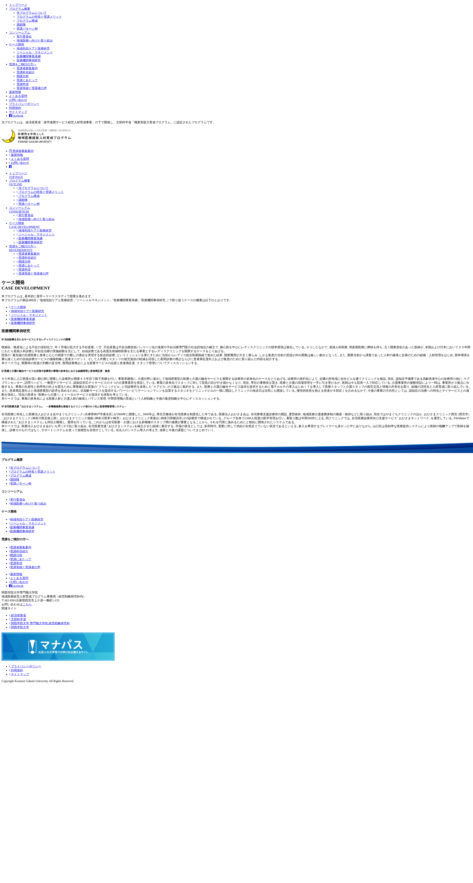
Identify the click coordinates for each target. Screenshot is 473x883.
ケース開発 (16, 44)
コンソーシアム (19, 32)
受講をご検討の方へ (22, 64)
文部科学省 (17, 619)
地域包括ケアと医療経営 (33, 48)
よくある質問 (18, 96)
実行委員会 (24, 36)
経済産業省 (17, 615)
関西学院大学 (19, 627)
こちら (27, 604)
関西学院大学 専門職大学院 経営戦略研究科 (39, 623)
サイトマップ (18, 111)
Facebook (16, 115)
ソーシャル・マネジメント (35, 52)
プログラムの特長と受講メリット (39, 16)
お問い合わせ (18, 100)
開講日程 (23, 76)
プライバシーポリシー (24, 104)
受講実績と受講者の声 (32, 88)
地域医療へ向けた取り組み (35, 40)
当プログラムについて (32, 12)
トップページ (18, 4)
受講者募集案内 (27, 68)
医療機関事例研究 (29, 60)
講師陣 (21, 24)
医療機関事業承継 (29, 56)
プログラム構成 (27, 20)
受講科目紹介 (26, 72)
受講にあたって (27, 80)
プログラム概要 (19, 8)
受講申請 (23, 84)
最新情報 (15, 92)
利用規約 (15, 108)
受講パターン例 (27, 28)
